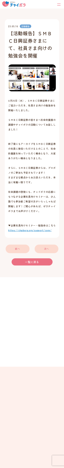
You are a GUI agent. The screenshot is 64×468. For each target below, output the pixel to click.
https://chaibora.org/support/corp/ (30, 230)
